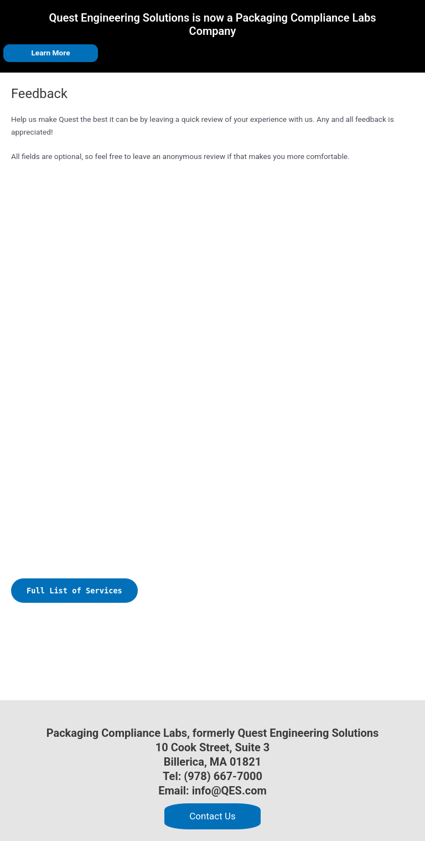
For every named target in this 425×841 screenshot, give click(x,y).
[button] (212, 816)
